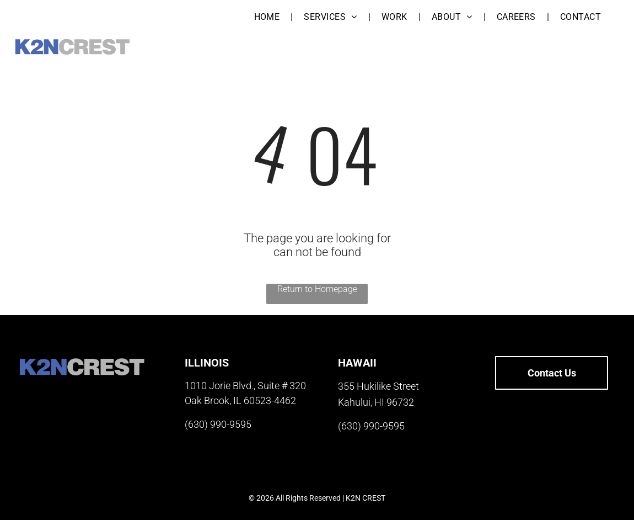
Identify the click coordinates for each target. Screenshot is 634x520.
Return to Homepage (317, 289)
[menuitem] (268, 17)
